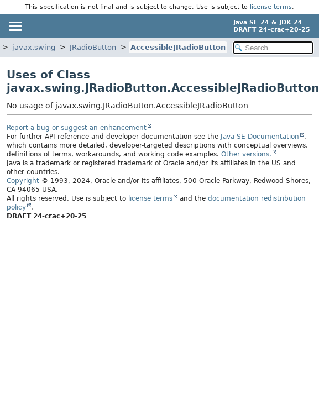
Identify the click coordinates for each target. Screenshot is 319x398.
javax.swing (33, 47)
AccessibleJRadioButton (178, 47)
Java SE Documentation (260, 136)
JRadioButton (93, 47)
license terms (271, 7)
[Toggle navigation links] (15, 26)
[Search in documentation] (273, 47)
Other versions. (246, 154)
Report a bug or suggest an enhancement (77, 128)
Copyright (23, 181)
